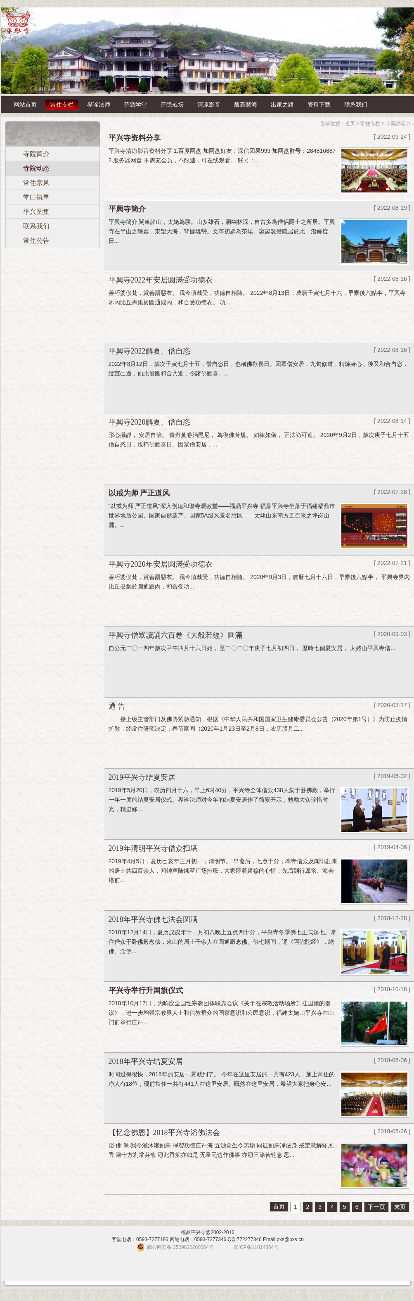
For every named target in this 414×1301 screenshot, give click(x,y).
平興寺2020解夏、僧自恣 (149, 422)
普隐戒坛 (172, 104)
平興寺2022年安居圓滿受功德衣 (161, 280)
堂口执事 (36, 197)
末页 (400, 1207)
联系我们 (355, 104)
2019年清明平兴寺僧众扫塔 (153, 848)
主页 (350, 123)
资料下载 (319, 104)
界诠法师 (98, 104)
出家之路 (282, 104)
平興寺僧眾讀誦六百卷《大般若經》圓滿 (175, 635)
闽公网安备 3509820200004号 (180, 1247)
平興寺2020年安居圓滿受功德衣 (161, 564)
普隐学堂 (135, 104)
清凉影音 (208, 104)
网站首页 (25, 104)
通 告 (117, 706)
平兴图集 (36, 211)
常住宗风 (36, 182)
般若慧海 (245, 104)
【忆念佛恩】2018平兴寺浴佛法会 (164, 1132)
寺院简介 (36, 153)
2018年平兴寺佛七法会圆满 (153, 919)
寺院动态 (36, 168)
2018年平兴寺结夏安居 (146, 1061)
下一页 (376, 1207)
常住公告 (36, 240)
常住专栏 (61, 104)
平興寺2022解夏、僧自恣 (149, 351)
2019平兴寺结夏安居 (142, 777)
